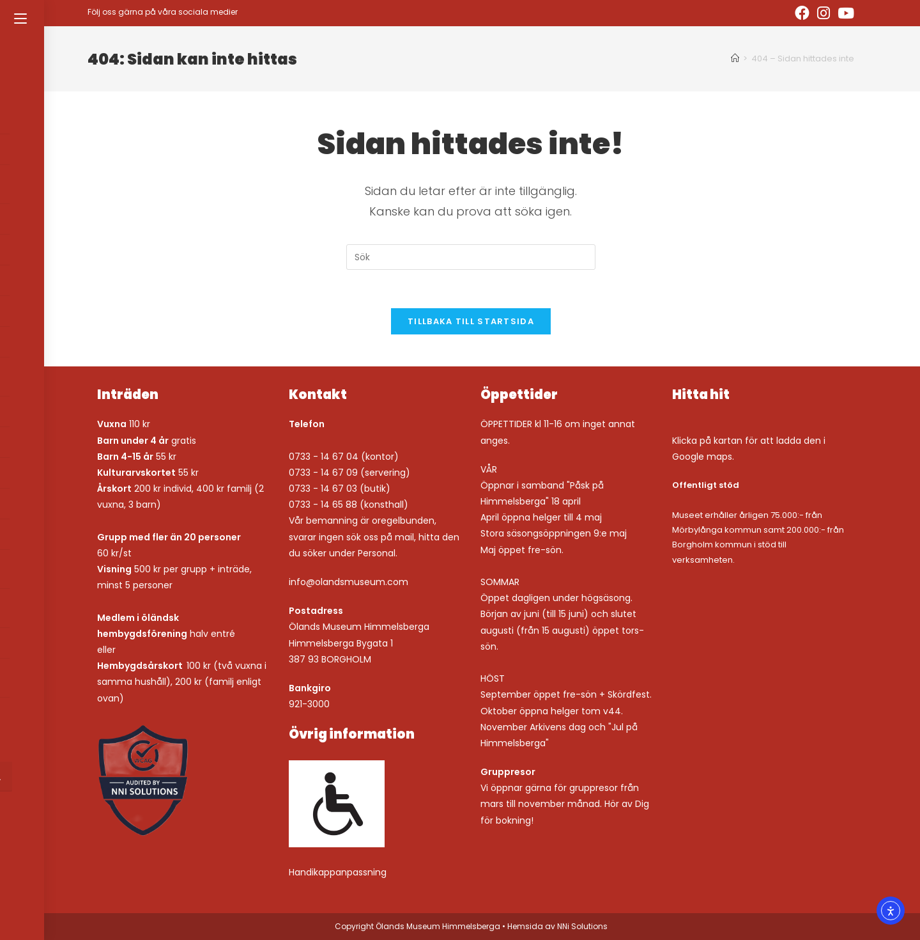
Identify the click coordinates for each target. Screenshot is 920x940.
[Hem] (735, 58)
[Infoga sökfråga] (470, 257)
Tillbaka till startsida (471, 321)
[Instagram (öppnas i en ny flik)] (823, 13)
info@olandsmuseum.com (348, 582)
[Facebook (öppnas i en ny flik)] (802, 13)
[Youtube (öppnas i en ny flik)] (844, 13)
